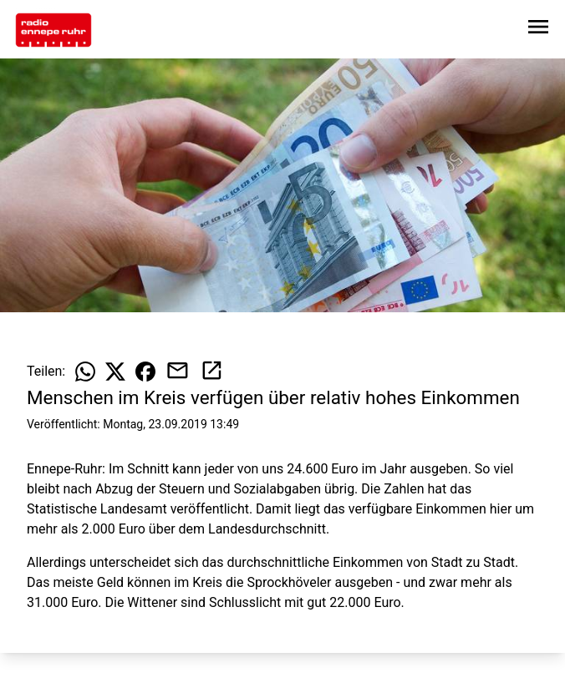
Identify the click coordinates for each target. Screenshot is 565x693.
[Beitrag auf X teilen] (115, 372)
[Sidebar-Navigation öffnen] (538, 29)
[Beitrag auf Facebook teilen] (145, 372)
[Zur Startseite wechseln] (53, 30)
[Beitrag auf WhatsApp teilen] (85, 372)
